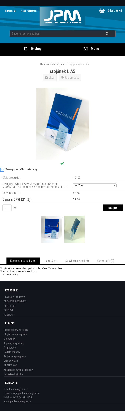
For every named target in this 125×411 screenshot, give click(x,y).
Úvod (42, 64)
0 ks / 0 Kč (115, 11)
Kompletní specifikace (23, 261)
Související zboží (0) (77, 261)
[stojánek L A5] (62, 89)
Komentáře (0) (105, 261)
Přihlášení (10, 10)
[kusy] (7, 207)
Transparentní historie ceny (18, 170)
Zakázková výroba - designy (60, 64)
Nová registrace (29, 10)
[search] (111, 33)
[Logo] (62, 16)
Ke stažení (51, 261)
